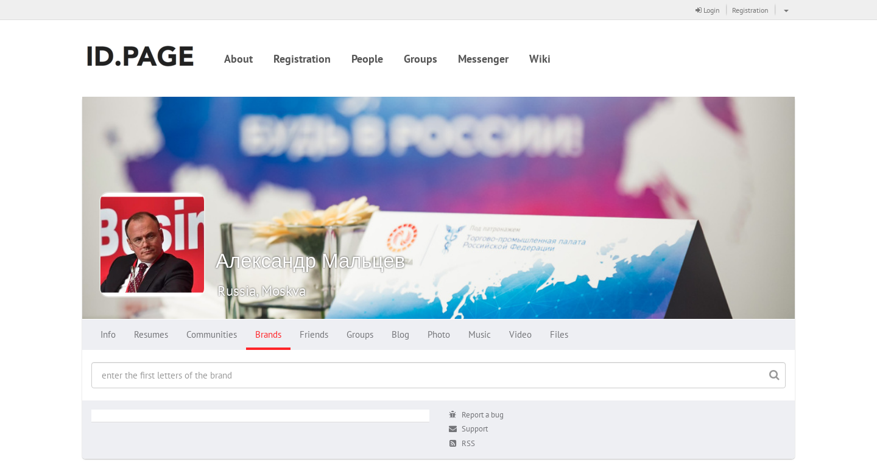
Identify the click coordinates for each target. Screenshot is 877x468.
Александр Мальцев (310, 260)
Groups (420, 59)
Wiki (540, 59)
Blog (400, 334)
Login (708, 10)
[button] (785, 9)
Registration (750, 10)
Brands (268, 334)
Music (479, 334)
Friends (314, 334)
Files (559, 334)
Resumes (151, 334)
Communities (211, 334)
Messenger (483, 59)
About (238, 59)
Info (108, 334)
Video (520, 334)
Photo (439, 334)
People (367, 59)
